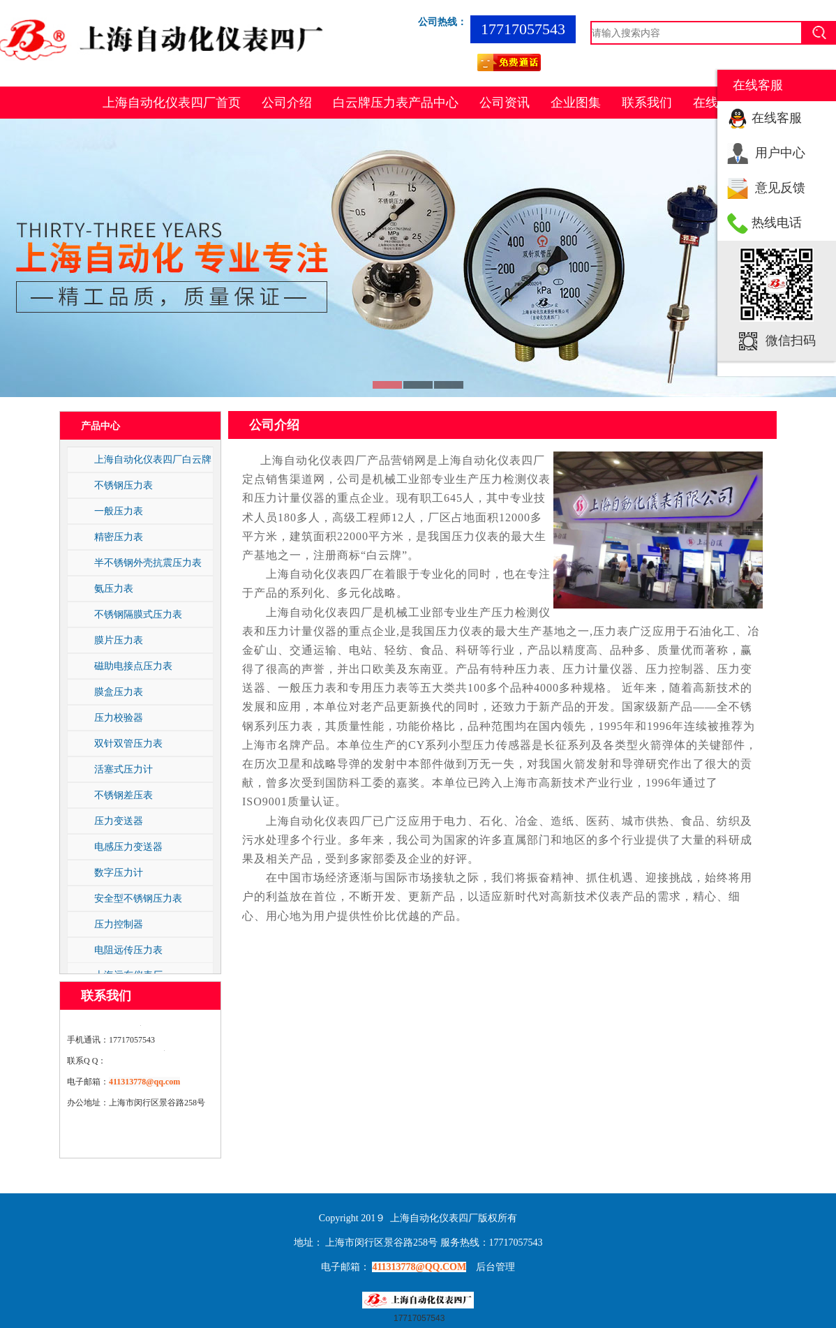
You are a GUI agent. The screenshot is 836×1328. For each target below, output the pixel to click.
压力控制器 (118, 924)
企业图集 (576, 103)
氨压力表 (113, 588)
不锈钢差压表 (123, 794)
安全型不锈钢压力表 (138, 898)
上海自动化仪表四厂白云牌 (152, 459)
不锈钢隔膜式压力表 (138, 614)
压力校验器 (118, 717)
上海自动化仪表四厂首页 (172, 103)
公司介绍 (287, 103)
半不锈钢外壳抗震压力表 (148, 562)
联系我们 (647, 103)
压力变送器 (118, 820)
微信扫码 (791, 341)
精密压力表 (118, 536)
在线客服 (777, 118)
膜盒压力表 (118, 691)
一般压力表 (118, 510)
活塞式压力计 (123, 769)
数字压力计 (118, 872)
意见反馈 (780, 188)
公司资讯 (504, 103)
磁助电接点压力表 (133, 665)
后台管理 (495, 1267)
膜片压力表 (118, 640)
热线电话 (777, 223)
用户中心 (780, 153)
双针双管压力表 (128, 743)
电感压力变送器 (128, 846)
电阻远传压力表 (128, 949)
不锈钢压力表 (123, 485)
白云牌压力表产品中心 (395, 103)
